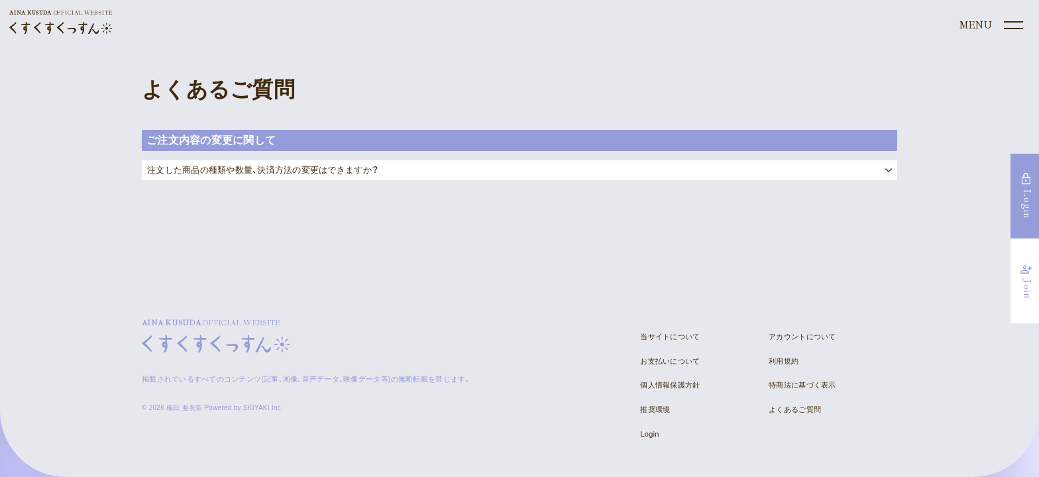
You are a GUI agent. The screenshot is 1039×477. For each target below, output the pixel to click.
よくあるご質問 (795, 409)
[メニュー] (990, 25)
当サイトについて (670, 337)
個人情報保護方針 (670, 385)
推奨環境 (655, 409)
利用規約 (783, 361)
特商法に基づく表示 (802, 385)
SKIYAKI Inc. (263, 407)
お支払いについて (670, 361)
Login (649, 434)
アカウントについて (802, 337)
